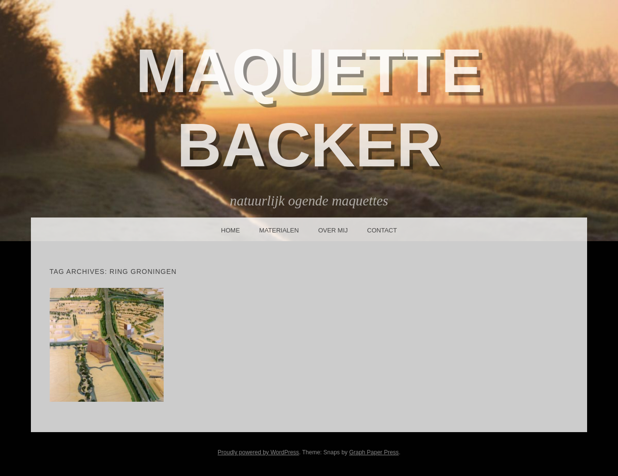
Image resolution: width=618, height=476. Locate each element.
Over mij (333, 230)
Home (230, 230)
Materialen (279, 230)
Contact (382, 230)
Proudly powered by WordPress (258, 452)
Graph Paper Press (374, 452)
